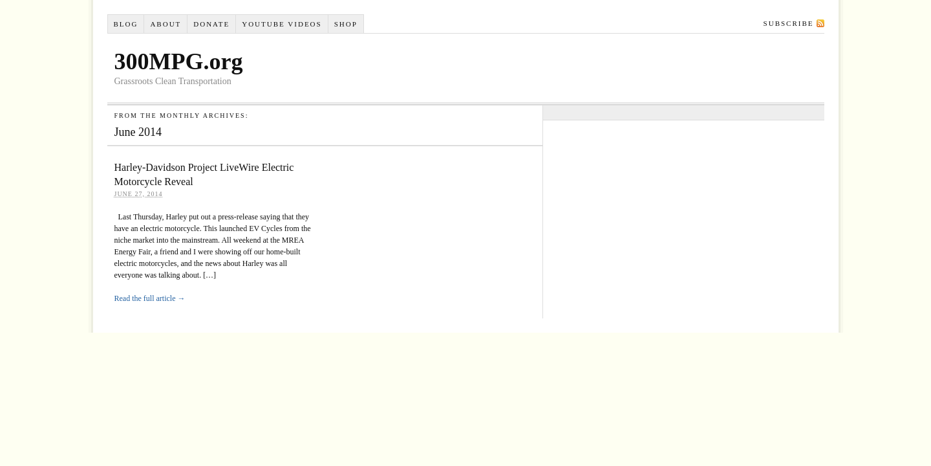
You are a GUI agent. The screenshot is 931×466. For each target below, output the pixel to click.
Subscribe (789, 23)
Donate (211, 24)
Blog (125, 24)
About (165, 24)
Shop (346, 24)
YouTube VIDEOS (281, 24)
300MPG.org (178, 61)
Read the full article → (150, 298)
